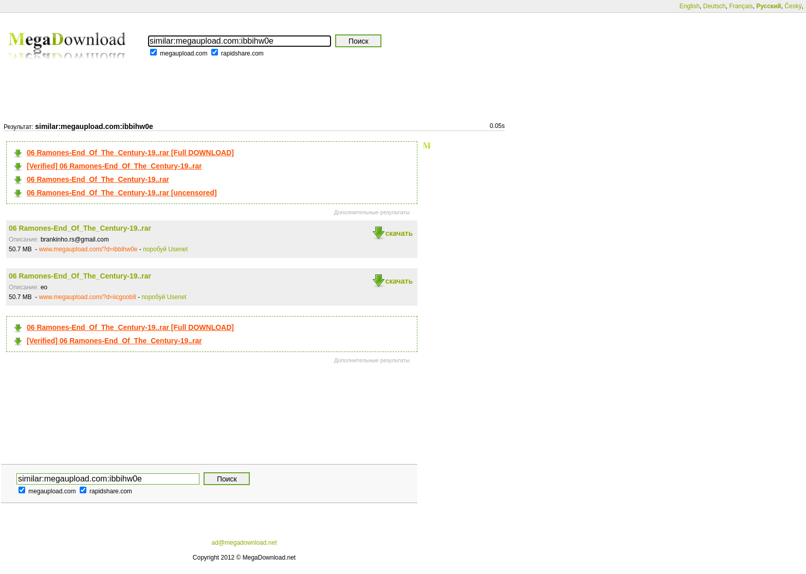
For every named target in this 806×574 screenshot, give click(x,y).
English (690, 6)
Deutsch (714, 6)
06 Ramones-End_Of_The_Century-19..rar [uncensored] (122, 193)
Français (741, 6)
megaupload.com (183, 53)
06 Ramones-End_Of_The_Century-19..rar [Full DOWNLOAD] (130, 153)
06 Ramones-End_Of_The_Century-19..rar (98, 179)
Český (792, 6)
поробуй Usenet (165, 249)
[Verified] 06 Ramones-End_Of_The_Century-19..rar (114, 166)
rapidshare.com (242, 53)
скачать (399, 233)
